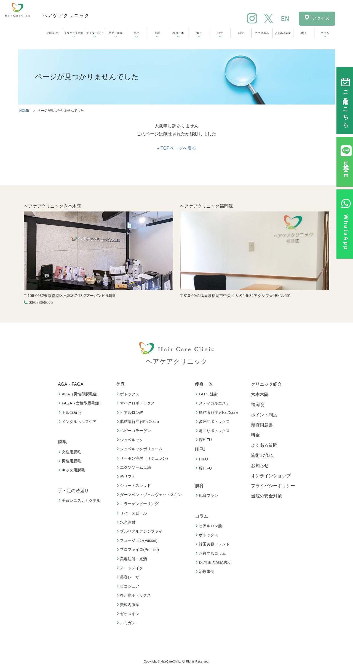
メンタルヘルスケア (78, 421)
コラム (325, 32)
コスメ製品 (262, 32)
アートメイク (130, 568)
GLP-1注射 (207, 394)
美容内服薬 (128, 604)
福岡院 (257, 404)
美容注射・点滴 (132, 559)
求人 (304, 32)
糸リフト (126, 476)
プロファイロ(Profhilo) (138, 549)
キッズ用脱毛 (72, 470)
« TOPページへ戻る (176, 148)
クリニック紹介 (73, 32)
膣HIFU (204, 440)
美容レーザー (130, 577)
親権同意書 (262, 425)
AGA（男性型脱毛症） (80, 394)
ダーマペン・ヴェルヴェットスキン (150, 494)
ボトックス (128, 394)
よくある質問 (283, 32)
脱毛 (136, 32)
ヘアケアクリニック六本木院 (52, 206)
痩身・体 (178, 32)
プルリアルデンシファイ (140, 531)
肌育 (220, 32)
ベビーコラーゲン (134, 430)
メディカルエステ (213, 403)
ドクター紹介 (94, 32)
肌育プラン (207, 495)
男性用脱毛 (70, 461)
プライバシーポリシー (273, 485)
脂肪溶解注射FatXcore (138, 421)
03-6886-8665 (41, 302)
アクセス (321, 18)
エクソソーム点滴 (134, 467)
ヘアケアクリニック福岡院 (206, 206)
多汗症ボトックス (134, 595)
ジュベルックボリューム (140, 449)
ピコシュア (128, 586)
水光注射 (126, 522)
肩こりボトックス (213, 430)
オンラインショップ (271, 475)
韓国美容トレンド (213, 544)
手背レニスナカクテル (80, 500)
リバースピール (132, 513)
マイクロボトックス (136, 403)
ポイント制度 (264, 414)
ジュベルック (130, 440)
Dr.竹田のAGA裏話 (214, 562)
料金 (241, 32)
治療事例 (205, 571)
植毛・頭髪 (115, 32)
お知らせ (52, 32)
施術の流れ (262, 455)
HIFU (199, 32)
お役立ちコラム (211, 553)
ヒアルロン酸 (130, 412)
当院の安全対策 (266, 496)
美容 (157, 32)
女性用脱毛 (70, 452)
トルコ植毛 (70, 412)
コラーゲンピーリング (138, 504)
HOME (24, 110)
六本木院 (260, 394)
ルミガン (126, 623)
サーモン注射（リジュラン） (144, 458)
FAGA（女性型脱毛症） (81, 403)
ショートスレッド (134, 485)
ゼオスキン (128, 614)
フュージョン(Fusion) (137, 540)
